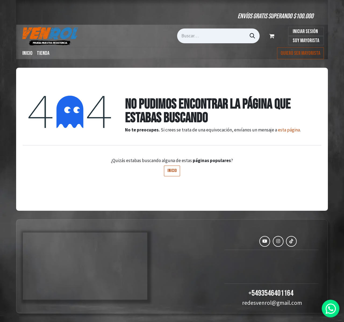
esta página (289, 130)
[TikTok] (291, 241)
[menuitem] (27, 53)
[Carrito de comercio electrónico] (273, 36)
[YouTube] (264, 241)
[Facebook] (251, 241)
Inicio (172, 170)
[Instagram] (278, 241)
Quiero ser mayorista (300, 53)
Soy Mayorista (306, 40)
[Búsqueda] (252, 35)
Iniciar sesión (305, 31)
